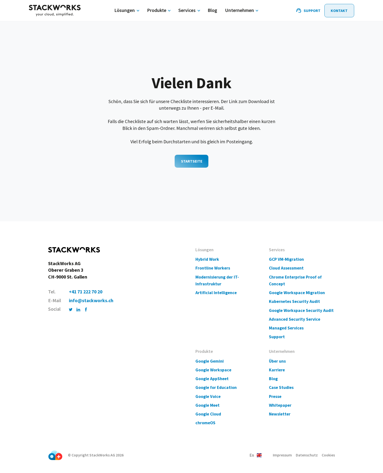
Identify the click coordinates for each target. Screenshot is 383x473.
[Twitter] (71, 309)
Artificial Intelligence (216, 292)
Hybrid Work (207, 259)
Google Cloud (208, 414)
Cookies (328, 455)
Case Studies (281, 387)
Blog (273, 378)
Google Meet (207, 405)
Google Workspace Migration (297, 292)
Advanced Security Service (294, 319)
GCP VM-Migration (286, 259)
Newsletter (279, 414)
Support (277, 336)
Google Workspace (213, 370)
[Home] (55, 10)
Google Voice (208, 396)
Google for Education (216, 387)
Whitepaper (280, 405)
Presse (275, 396)
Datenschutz (307, 455)
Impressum (282, 455)
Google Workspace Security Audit (301, 310)
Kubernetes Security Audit (294, 301)
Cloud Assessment (286, 268)
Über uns (277, 361)
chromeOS (205, 422)
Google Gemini (209, 361)
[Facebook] (86, 309)
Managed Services (286, 328)
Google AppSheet (212, 378)
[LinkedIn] (78, 309)
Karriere (277, 370)
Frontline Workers (212, 268)
